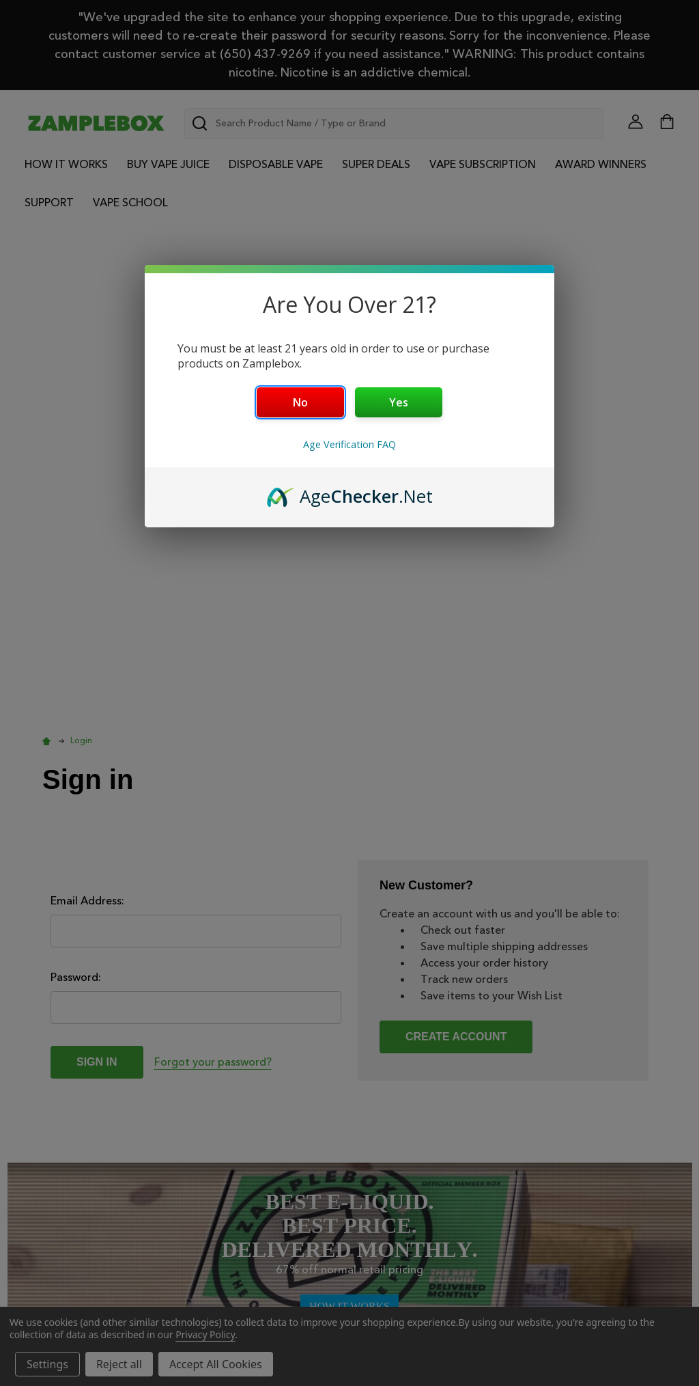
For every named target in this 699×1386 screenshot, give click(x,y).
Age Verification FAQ (349, 444)
